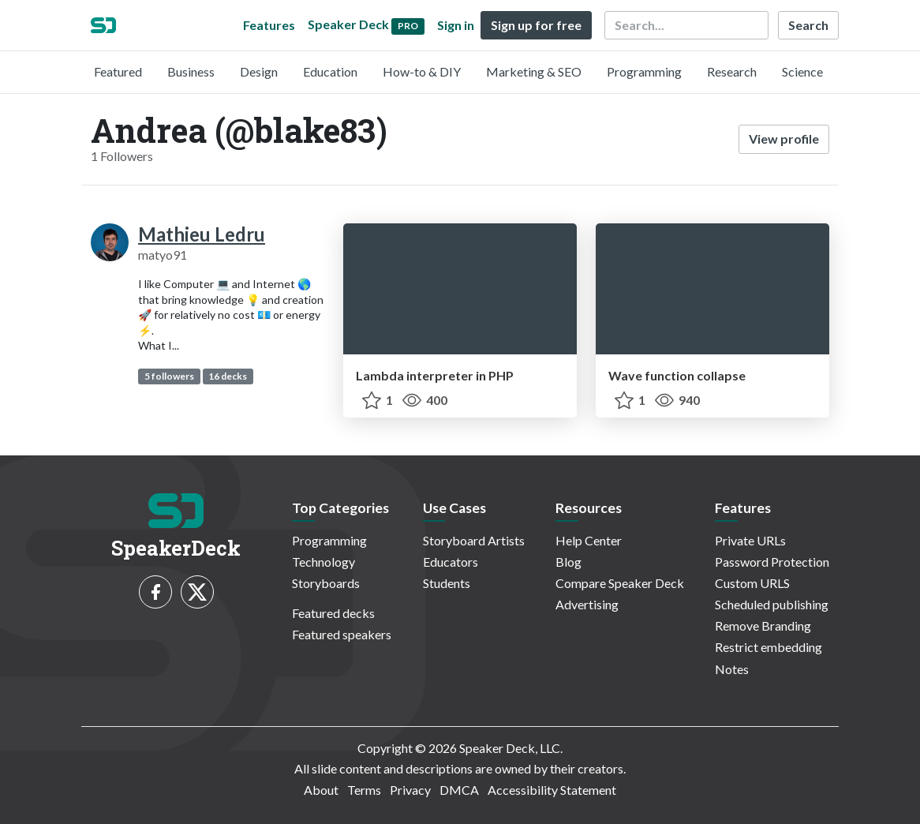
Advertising (587, 604)
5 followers (169, 376)
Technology (323, 561)
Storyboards (326, 582)
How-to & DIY (422, 71)
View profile (784, 138)
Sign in (455, 24)
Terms (364, 789)
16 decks (227, 376)
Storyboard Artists (474, 540)
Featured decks (333, 612)
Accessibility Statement (552, 789)
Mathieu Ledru (201, 234)
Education (330, 71)
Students (446, 582)
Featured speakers (341, 634)
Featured (118, 71)
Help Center (588, 540)
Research (732, 71)
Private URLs (750, 540)
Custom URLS (752, 582)
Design (259, 71)
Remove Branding (763, 625)
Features (269, 24)
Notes (732, 668)
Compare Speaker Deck (619, 582)
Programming (644, 71)
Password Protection (772, 561)
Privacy (410, 789)
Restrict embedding (768, 646)
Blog (568, 561)
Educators (450, 561)
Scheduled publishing (771, 604)
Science (802, 71)
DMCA (459, 789)
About (321, 789)
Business (191, 71)
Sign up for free (536, 24)
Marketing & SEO (534, 71)
